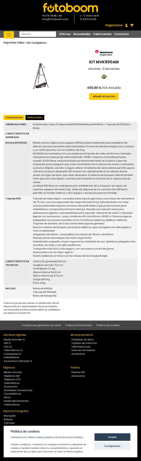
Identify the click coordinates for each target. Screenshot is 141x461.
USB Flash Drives (80, 346)
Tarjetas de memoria (84, 343)
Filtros (7, 397)
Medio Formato (13, 372)
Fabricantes (102, 34)
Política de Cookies (108, 325)
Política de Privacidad (79, 325)
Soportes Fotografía (15, 411)
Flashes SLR (78, 372)
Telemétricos (12, 383)
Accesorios (78, 354)
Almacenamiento (81, 335)
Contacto (121, 34)
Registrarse (114, 25)
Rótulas (8, 419)
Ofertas (65, 34)
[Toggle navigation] (9, 35)
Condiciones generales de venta (41, 325)
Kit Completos (37, 43)
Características (14, 117)
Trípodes (9, 423)
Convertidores (12, 393)
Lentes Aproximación (16, 401)
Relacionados (34, 117)
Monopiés (10, 415)
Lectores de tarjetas (83, 350)
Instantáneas (11, 357)
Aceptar (112, 437)
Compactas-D (12, 354)
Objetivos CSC (12, 379)
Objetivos (9, 367)
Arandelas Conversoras (18, 390)
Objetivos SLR (12, 376)
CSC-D (8, 346)
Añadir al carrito (104, 96)
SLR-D (7, 343)
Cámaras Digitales (14, 335)
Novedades (82, 34)
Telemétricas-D (13, 350)
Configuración (112, 446)
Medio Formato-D (14, 339)
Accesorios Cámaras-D (18, 361)
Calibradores (12, 404)
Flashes (75, 367)
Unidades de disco (82, 339)
